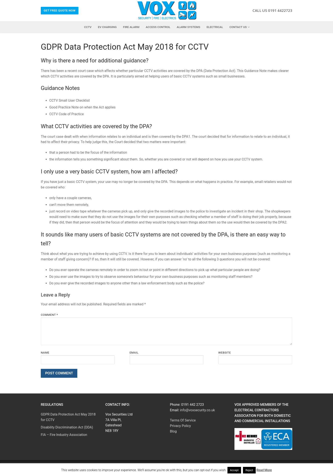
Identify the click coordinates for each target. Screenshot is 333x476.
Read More (264, 470)
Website (224, 352)
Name (45, 352)
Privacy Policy (180, 426)
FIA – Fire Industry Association (64, 435)
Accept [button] (234, 470)
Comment (49, 314)
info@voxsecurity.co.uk (197, 410)
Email (134, 352)
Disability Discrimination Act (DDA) (67, 427)
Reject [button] (249, 470)
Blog (173, 431)
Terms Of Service (183, 420)
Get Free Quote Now (60, 10)
